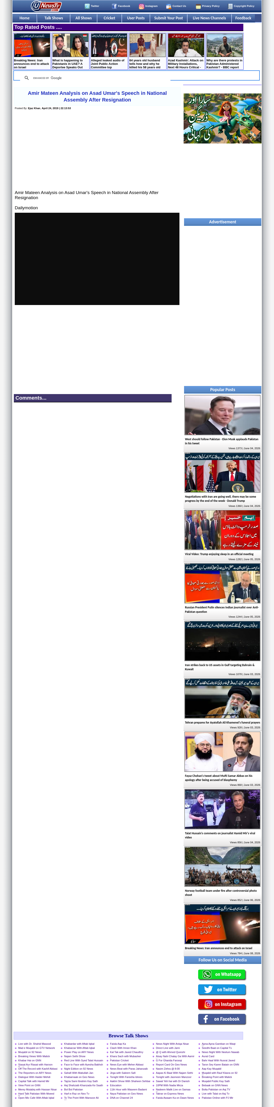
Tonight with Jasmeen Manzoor (173, 1077)
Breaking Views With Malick (34, 1056)
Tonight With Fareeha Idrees (126, 1077)
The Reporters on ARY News (34, 1072)
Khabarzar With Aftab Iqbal (79, 1048)
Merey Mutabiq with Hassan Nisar (37, 1089)
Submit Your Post (168, 18)
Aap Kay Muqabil (211, 1068)
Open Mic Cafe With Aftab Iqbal (36, 1097)
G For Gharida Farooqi (169, 1060)
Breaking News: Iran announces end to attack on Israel (32, 51)
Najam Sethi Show (74, 1056)
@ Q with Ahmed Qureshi (170, 1052)
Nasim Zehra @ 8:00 (168, 1068)
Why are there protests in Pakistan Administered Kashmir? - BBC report (224, 51)
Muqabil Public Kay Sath (216, 1081)
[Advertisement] (97, 154)
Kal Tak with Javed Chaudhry (126, 1052)
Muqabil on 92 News (30, 1052)
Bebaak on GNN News (215, 1085)
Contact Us (179, 6)
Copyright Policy (244, 6)
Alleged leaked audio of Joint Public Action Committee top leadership (109, 51)
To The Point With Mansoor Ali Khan (81, 1098)
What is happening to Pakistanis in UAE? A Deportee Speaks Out (70, 51)
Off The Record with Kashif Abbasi (37, 1068)
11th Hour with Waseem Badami (128, 1089)
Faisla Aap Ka (118, 1043)
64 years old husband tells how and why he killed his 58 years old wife (147, 51)
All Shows (83, 18)
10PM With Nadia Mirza (169, 1085)
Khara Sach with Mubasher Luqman (125, 1057)
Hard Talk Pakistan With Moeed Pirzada (36, 1094)
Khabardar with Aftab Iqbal (79, 1043)
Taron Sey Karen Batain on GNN (220, 1064)
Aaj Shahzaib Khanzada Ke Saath (83, 1085)
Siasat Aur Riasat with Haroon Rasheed (35, 1065)
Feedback (243, 18)
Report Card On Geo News (171, 1064)
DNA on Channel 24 (121, 1097)
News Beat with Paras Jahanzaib (129, 1068)
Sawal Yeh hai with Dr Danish (173, 1081)
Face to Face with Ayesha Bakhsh (83, 1064)
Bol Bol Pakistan (73, 1089)
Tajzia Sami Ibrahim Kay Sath (81, 1081)
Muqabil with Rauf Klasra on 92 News (220, 1073)
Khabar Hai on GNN (29, 1060)
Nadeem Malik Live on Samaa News (173, 1090)
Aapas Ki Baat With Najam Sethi (174, 1072)
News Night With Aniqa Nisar (172, 1043)
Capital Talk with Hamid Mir (33, 1081)
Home (25, 18)
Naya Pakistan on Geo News (126, 1093)
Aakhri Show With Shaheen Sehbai (130, 1081)
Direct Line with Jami (168, 1048)
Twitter (95, 6)
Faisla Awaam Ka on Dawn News (175, 1097)
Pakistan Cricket (119, 1060)
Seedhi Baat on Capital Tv (217, 1048)
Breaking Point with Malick (217, 1077)
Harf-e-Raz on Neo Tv (76, 1093)
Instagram (151, 6)
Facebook (124, 6)
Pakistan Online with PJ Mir (217, 1097)
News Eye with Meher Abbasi (126, 1064)
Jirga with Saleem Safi (123, 1072)
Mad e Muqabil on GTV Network (36, 1048)
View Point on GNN (29, 1085)
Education (116, 1085)
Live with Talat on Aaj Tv (215, 1093)
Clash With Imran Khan (123, 1048)
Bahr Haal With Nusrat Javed (218, 1060)
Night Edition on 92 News (78, 1068)
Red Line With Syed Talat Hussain (83, 1060)
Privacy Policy (211, 6)
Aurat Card (208, 1056)
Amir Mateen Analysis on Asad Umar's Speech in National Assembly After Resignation (97, 96)
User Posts (136, 18)
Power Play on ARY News (79, 1052)
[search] (94, 78)
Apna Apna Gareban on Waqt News (218, 1044)
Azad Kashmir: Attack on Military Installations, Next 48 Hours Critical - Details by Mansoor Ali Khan (186, 51)
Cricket (109, 18)
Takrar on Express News (170, 1093)
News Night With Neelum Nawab (220, 1052)
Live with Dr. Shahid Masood (34, 1043)
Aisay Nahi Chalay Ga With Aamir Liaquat (175, 1057)
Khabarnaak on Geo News (79, 1077)
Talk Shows (54, 18)
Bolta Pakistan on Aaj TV (216, 1089)
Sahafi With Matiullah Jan (78, 1072)
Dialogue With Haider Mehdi (34, 1077)
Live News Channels (209, 18)
